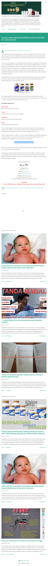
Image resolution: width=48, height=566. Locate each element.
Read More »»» (43, 281)
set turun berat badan (28, 187)
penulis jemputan (12, 187)
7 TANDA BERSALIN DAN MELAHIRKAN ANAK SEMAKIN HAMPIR (22, 321)
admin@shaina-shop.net (26, 175)
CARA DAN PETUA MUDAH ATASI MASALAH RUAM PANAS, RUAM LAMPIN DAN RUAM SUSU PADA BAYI (23, 267)
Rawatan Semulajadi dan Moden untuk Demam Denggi (22, 541)
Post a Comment (9, 554)
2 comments (8, 336)
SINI (3, 149)
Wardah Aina (25, 170)
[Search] (43, 2)
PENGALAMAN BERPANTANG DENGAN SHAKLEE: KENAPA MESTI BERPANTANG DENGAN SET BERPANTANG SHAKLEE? (23, 433)
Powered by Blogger (24, 560)
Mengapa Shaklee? (11, 29)
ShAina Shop (26, 171)
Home (3, 29)
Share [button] (3, 190)
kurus (6, 187)
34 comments (8, 281)
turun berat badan (39, 187)
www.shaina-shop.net (25, 173)
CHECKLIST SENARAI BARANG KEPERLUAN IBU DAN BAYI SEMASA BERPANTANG (22, 376)
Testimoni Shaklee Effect (33, 29)
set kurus (19, 187)
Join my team (22, 29)
